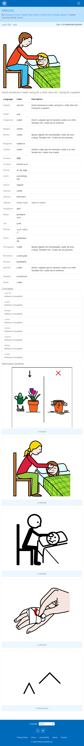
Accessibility (44, 737)
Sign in (59, 24)
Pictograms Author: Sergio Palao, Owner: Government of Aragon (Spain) (35, 14)
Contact (64, 737)
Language (33, 724)
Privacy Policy (22, 737)
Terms (33, 737)
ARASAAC (8, 10)
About (55, 737)
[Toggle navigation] (78, 3)
